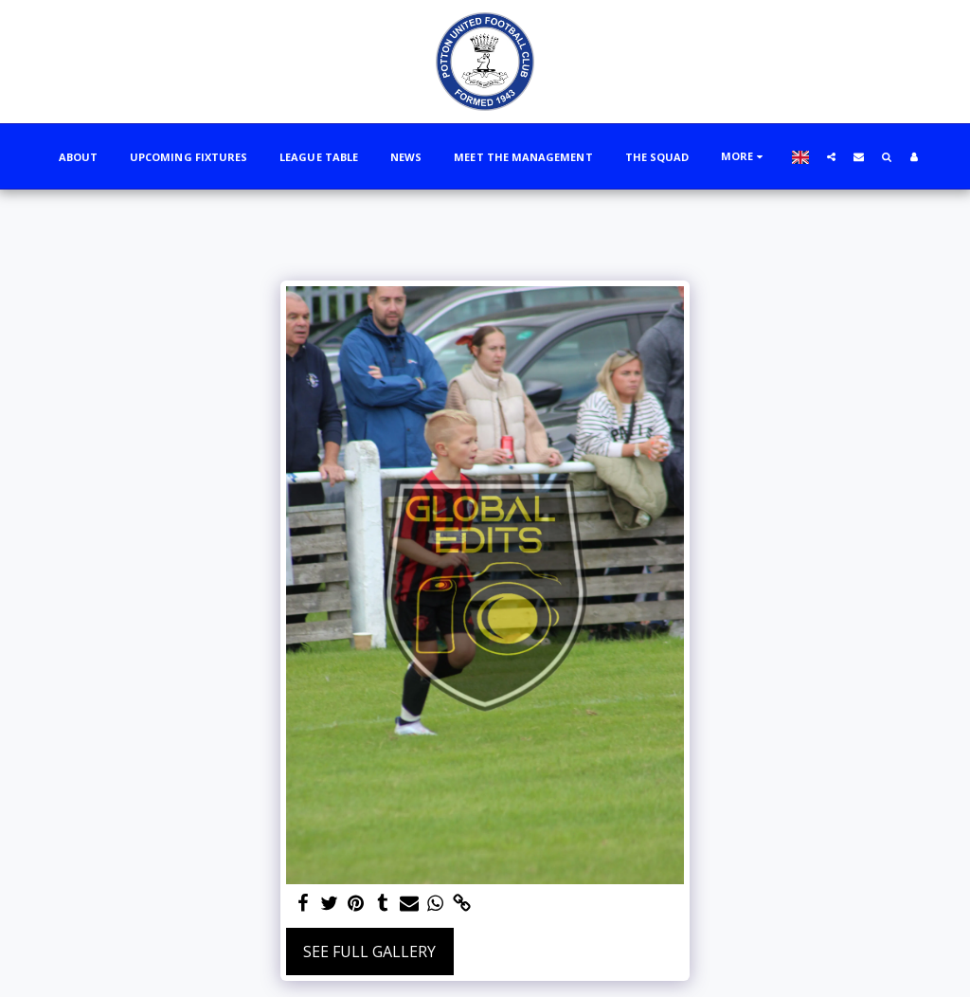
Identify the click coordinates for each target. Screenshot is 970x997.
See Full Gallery (369, 951)
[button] (831, 156)
